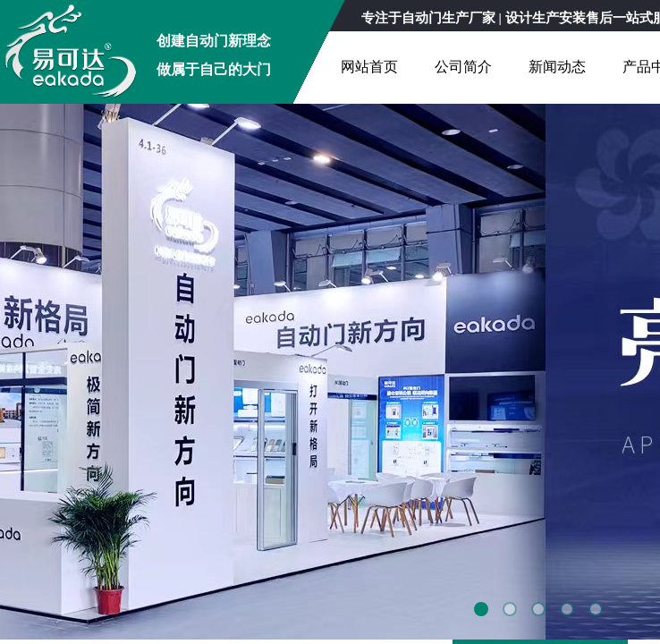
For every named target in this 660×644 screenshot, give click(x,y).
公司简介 (463, 66)
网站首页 (369, 66)
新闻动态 (557, 66)
